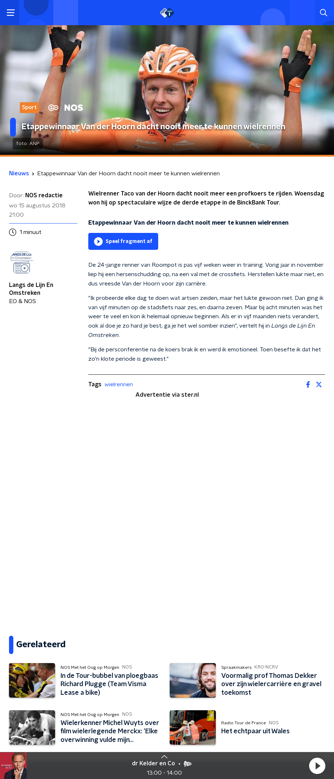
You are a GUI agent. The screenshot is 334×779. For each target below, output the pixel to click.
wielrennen (118, 384)
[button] (317, 765)
